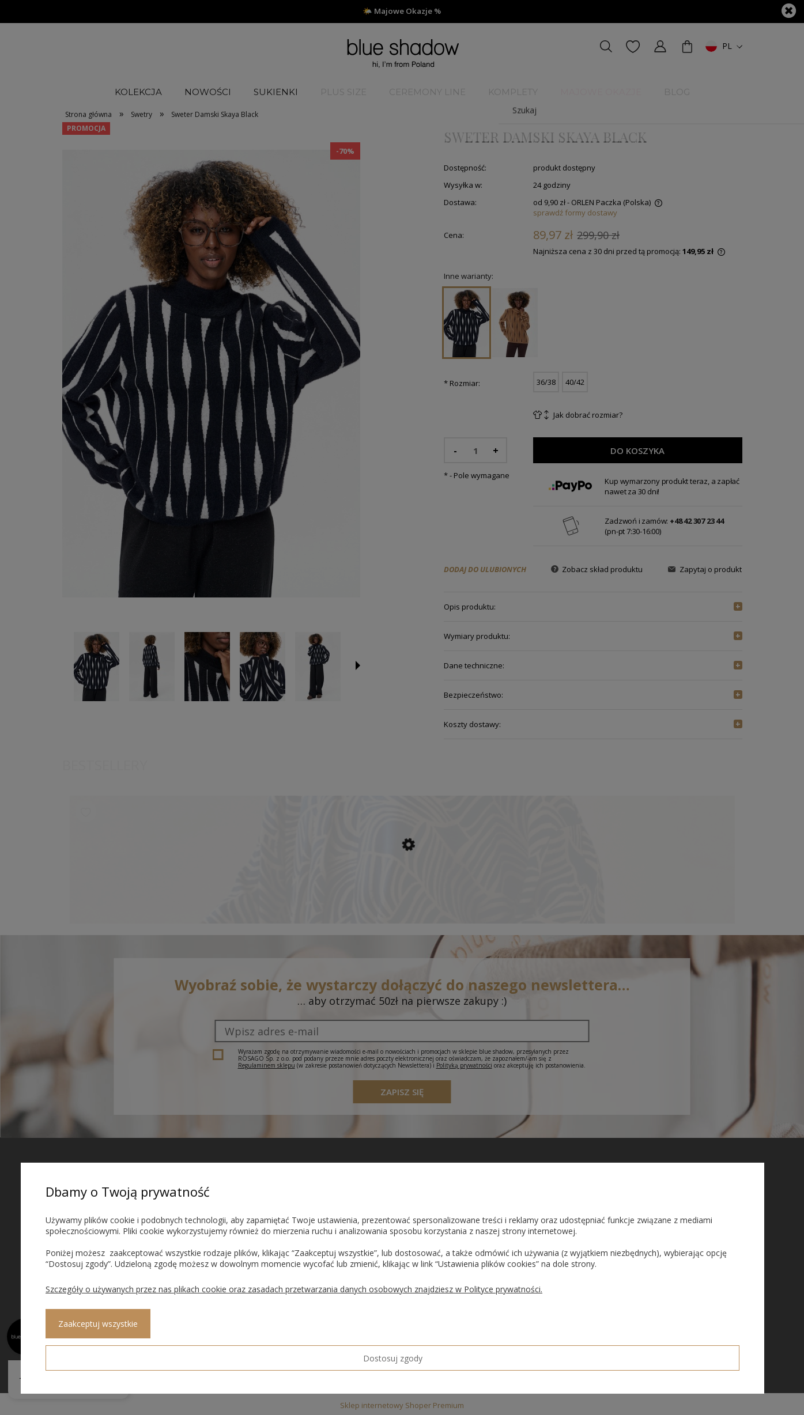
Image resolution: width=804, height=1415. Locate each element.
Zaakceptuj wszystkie (191, 1353)
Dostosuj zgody (87, 1353)
